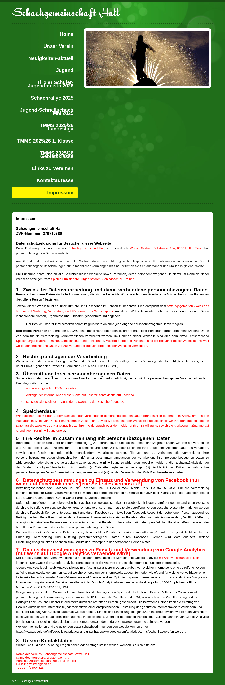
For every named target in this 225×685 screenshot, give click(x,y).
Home (66, 34)
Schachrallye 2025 (52, 98)
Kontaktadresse (55, 180)
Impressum (60, 192)
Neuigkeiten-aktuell (50, 58)
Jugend (64, 70)
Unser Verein (58, 46)
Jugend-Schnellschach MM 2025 (46, 111)
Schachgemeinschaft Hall (65, 12)
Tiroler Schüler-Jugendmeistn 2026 (50, 83)
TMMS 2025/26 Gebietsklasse (56, 154)
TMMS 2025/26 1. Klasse (45, 141)
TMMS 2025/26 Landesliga (56, 127)
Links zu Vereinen (52, 168)
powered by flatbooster (61, 681)
